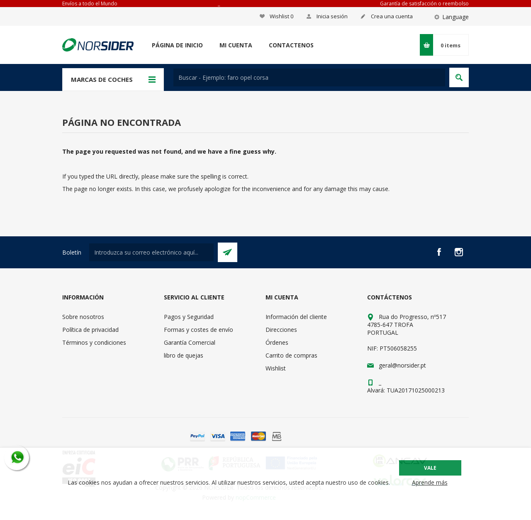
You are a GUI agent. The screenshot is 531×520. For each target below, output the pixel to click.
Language (455, 17)
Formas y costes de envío (198, 330)
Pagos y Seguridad (189, 317)
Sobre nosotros (83, 317)
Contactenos (291, 45)
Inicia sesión (332, 16)
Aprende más (430, 482)
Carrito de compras (291, 355)
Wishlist (276, 368)
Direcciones (281, 330)
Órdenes (277, 342)
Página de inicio (177, 45)
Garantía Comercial (189, 342)
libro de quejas (183, 355)
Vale (430, 467)
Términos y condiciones (94, 342)
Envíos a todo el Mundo (89, 3)
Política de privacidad (90, 330)
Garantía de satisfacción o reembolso (424, 3)
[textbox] (309, 77)
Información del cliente (296, 317)
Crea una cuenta (392, 16)
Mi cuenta (235, 45)
